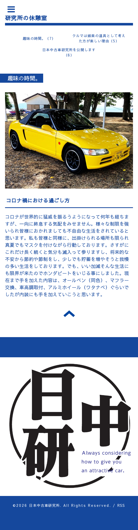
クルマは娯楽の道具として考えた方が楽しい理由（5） (99, 38)
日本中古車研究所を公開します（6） (69, 52)
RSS (121, 505)
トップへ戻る (69, 313)
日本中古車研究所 (44, 505)
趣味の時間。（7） (39, 38)
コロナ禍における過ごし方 (38, 200)
